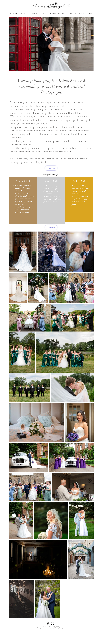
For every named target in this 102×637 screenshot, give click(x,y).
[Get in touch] (51, 168)
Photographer (40, 628)
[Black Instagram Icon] (52, 623)
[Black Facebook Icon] (48, 623)
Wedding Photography (60, 628)
